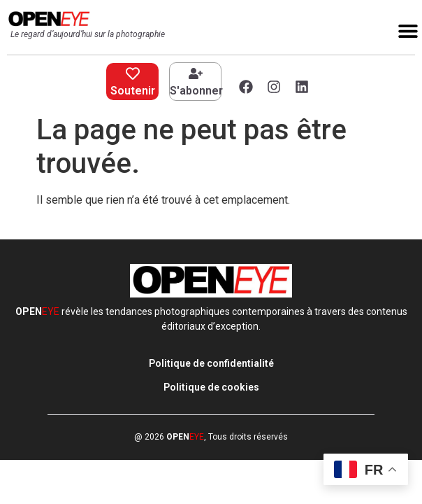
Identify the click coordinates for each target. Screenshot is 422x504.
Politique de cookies (211, 387)
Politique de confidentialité (211, 363)
